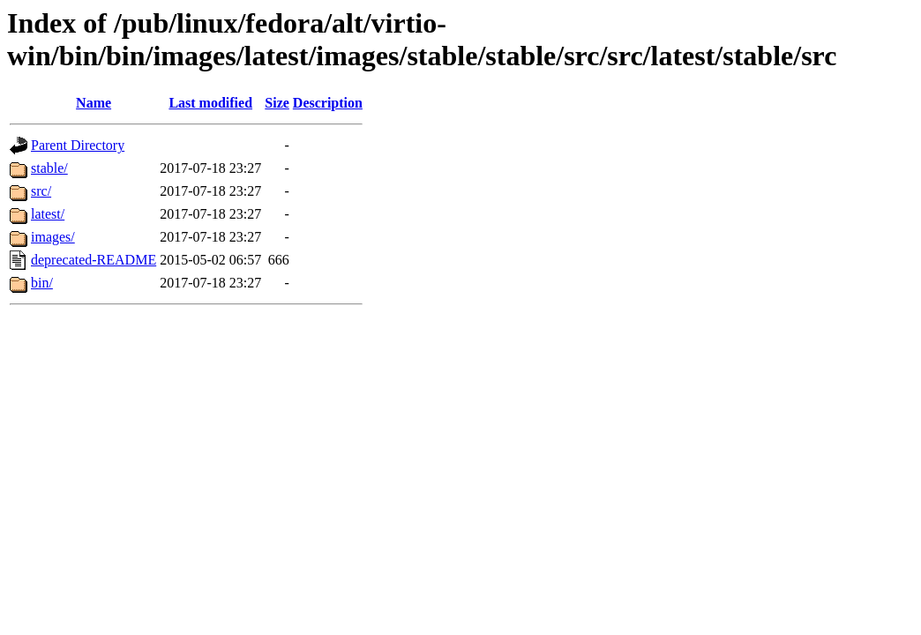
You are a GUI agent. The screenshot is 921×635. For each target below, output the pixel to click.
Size (277, 102)
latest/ (47, 213)
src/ (41, 190)
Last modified (210, 102)
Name (93, 102)
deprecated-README (93, 259)
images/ (53, 236)
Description (328, 102)
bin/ (42, 282)
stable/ (49, 168)
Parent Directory (77, 145)
